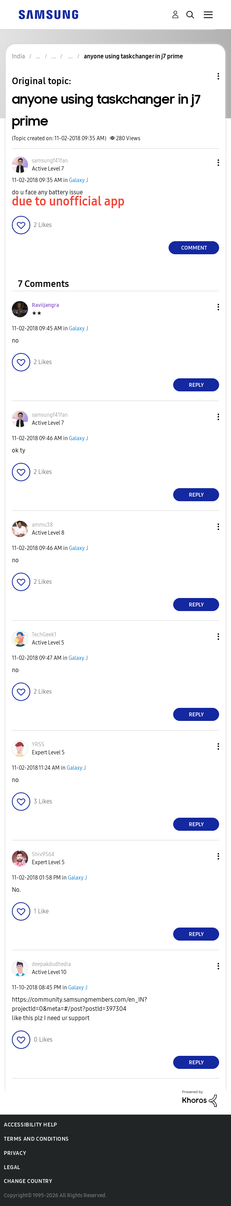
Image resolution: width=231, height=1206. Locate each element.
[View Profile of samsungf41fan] (50, 160)
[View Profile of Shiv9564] (43, 854)
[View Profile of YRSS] (38, 744)
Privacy (15, 1153)
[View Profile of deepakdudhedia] (51, 964)
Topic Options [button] (205, 76)
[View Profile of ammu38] (42, 525)
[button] (206, 163)
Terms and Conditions (36, 1139)
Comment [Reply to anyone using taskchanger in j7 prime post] (194, 248)
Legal (12, 1167)
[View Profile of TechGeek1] (44, 634)
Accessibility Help (30, 1125)
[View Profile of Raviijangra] (45, 305)
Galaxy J (78, 180)
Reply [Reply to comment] (196, 385)
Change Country (28, 1181)
